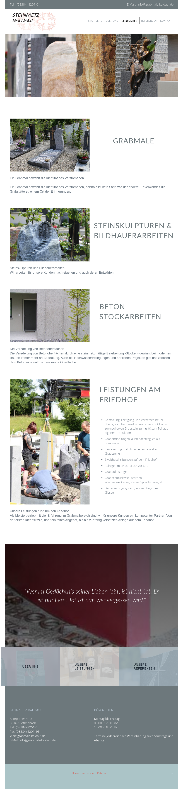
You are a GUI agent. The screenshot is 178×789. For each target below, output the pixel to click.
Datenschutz (104, 773)
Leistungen (130, 21)
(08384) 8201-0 (27, 4)
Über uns (112, 20)
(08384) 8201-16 (27, 731)
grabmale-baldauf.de (31, 736)
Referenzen (149, 20)
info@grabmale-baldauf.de (156, 4)
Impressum (88, 773)
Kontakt (166, 20)
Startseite (95, 20)
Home (75, 773)
